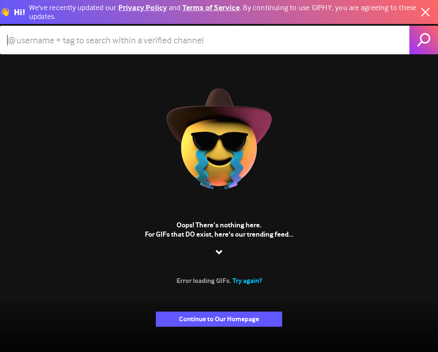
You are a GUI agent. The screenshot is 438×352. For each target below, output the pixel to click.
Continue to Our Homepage (219, 319)
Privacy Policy (142, 7)
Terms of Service (211, 7)
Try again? (247, 281)
